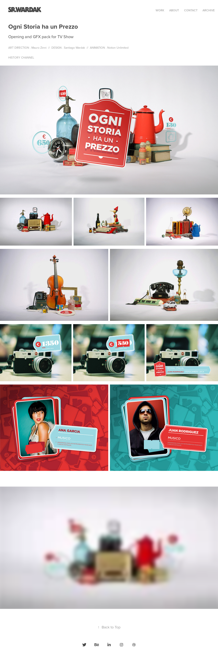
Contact (191, 10)
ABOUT (174, 10)
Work (160, 10)
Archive (209, 10)
